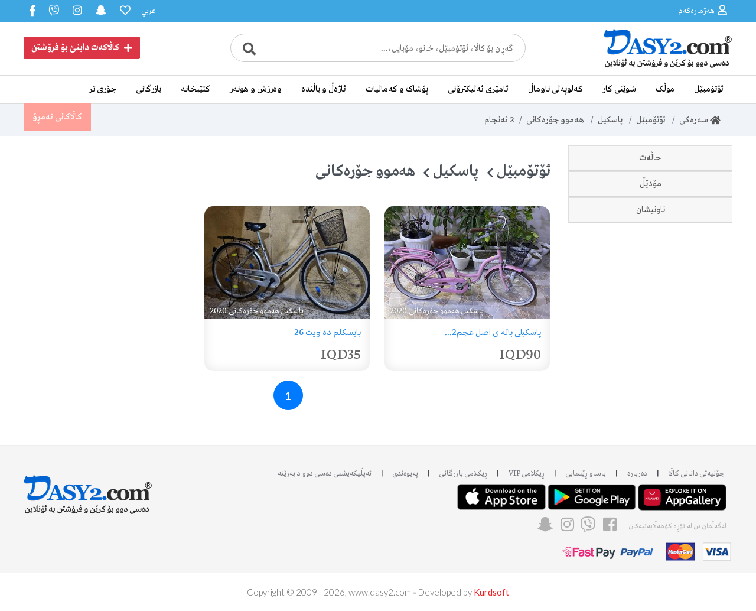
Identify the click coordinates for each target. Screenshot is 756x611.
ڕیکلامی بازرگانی (463, 474)
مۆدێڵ (651, 233)
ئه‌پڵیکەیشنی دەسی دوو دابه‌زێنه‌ (325, 474)
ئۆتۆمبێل (709, 89)
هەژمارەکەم (702, 10)
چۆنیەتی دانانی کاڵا (697, 474)
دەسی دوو (680, 195)
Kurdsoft (491, 592)
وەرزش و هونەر (256, 89)
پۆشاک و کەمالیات (397, 89)
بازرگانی (148, 89)
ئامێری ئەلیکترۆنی (478, 89)
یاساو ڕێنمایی (586, 474)
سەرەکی (700, 120)
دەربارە (637, 474)
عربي (148, 11)
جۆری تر (102, 89)
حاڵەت (650, 158)
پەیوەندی (405, 474)
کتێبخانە (195, 89)
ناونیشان (650, 309)
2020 (688, 271)
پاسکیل (610, 120)
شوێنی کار (619, 89)
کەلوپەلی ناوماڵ (555, 89)
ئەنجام (499, 120)
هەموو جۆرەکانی (555, 120)
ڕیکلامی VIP (527, 474)
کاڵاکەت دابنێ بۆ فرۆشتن (81, 48)
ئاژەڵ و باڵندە (323, 89)
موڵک (665, 89)
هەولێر (687, 347)
